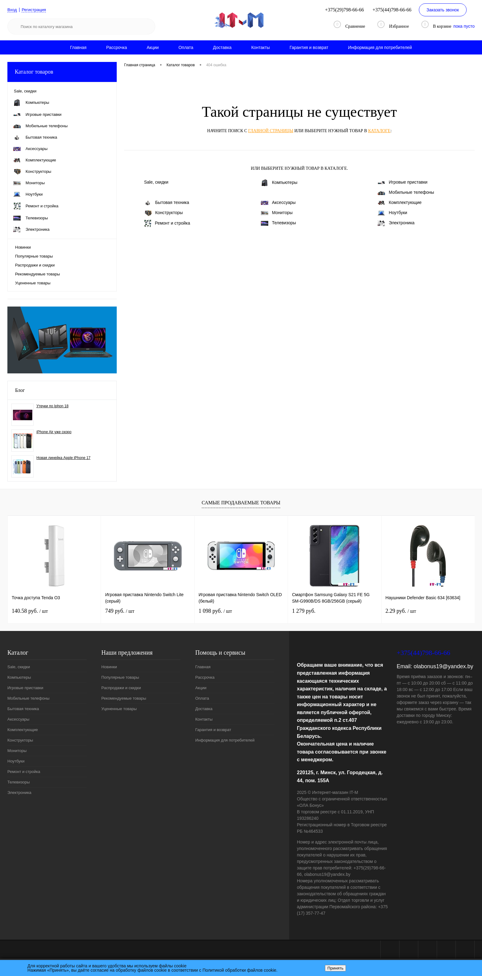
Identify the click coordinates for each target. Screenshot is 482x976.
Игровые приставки (402, 182)
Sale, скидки (156, 182)
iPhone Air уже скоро (53, 432)
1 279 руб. (303, 611)
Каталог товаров (62, 72)
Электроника (396, 223)
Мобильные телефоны (406, 192)
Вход (12, 9)
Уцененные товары (33, 283)
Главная (78, 47)
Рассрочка (116, 47)
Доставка (222, 47)
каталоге (379, 130)
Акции (153, 47)
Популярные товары (34, 256)
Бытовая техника (166, 202)
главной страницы (270, 130)
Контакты (260, 47)
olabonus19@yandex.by (443, 666)
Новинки (23, 247)
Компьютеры (279, 182)
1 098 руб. (215, 611)
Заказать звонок (443, 9)
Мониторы (277, 212)
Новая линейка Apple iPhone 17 (63, 458)
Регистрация (34, 9)
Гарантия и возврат (309, 47)
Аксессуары (278, 202)
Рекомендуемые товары (37, 274)
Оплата (185, 47)
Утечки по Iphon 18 (52, 406)
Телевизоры (278, 223)
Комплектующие (400, 202)
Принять (335, 968)
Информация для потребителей (380, 47)
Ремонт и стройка (167, 223)
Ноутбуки (392, 212)
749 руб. (119, 611)
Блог (20, 390)
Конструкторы (163, 213)
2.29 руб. (401, 611)
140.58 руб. (30, 611)
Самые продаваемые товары (241, 502)
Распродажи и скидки (35, 265)
